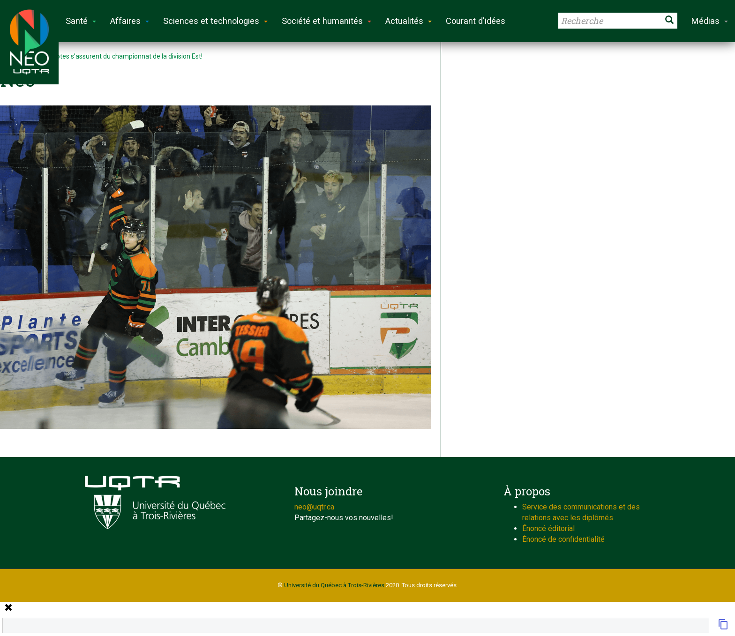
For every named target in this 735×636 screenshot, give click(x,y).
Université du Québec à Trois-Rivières (334, 585)
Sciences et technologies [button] (215, 21)
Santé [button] (81, 21)
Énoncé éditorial (548, 528)
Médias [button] (709, 21)
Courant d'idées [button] (475, 21)
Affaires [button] (129, 21)
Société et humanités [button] (326, 21)
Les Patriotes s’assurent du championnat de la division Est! (116, 56)
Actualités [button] (408, 21)
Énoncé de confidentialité (563, 539)
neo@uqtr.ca (314, 506)
